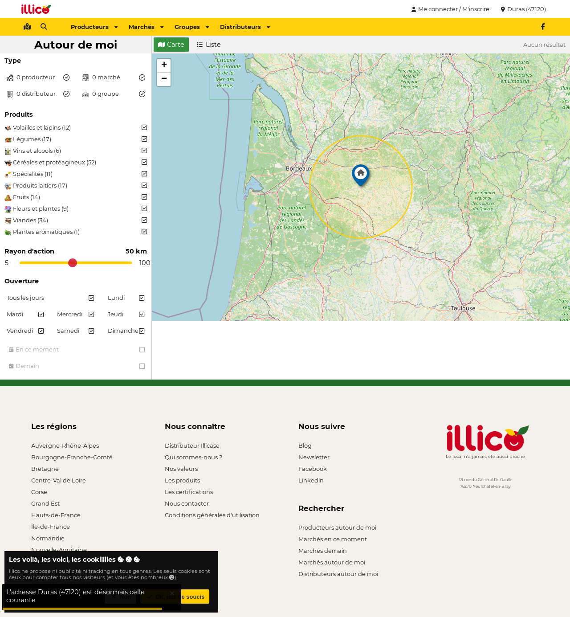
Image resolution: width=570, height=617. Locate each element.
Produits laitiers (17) (75, 186)
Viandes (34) (75, 221)
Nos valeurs (181, 468)
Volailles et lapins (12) (75, 128)
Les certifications (189, 491)
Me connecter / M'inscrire (449, 8)
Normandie (48, 538)
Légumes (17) (75, 139)
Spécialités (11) (75, 174)
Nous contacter (187, 503)
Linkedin (311, 480)
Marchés (146, 26)
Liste (209, 45)
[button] (361, 177)
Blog (305, 445)
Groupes (192, 26)
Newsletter (314, 457)
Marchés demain (322, 550)
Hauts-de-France (56, 515)
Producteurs (94, 26)
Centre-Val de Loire (58, 480)
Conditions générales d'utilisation (212, 515)
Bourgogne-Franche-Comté (72, 457)
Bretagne (45, 468)
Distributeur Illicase (192, 445)
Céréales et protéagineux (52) (75, 163)
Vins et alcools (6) (75, 151)
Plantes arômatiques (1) (75, 232)
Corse (39, 491)
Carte (171, 45)
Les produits (182, 480)
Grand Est (45, 503)
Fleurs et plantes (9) (75, 209)
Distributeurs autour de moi (338, 573)
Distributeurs (245, 26)
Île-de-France (50, 526)
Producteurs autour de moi (337, 527)
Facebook (312, 468)
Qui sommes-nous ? (193, 457)
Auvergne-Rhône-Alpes (65, 445)
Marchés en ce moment (332, 539)
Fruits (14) (75, 197)
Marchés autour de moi (331, 562)
